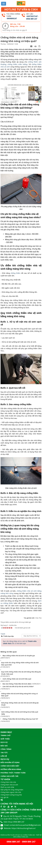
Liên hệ (4, 756)
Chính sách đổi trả (9, 776)
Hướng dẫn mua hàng (11, 769)
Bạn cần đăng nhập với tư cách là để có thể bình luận (20, 642)
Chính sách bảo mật (10, 766)
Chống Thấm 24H (22, 837)
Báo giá (4, 746)
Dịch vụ (4, 742)
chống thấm (15, 273)
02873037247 (32, 16)
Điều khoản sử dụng (10, 762)
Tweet (3, 634)
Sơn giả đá (4, 797)
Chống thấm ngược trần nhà (11, 792)
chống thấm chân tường (17, 64)
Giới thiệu (5, 739)
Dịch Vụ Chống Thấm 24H (26, 835)
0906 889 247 (31, 19)
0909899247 (12, 18)
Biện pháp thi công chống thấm (12, 790)
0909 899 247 (28, 841)
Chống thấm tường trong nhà (11, 795)
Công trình (6, 749)
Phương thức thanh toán (13, 773)
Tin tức (4, 752)
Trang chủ (5, 735)
